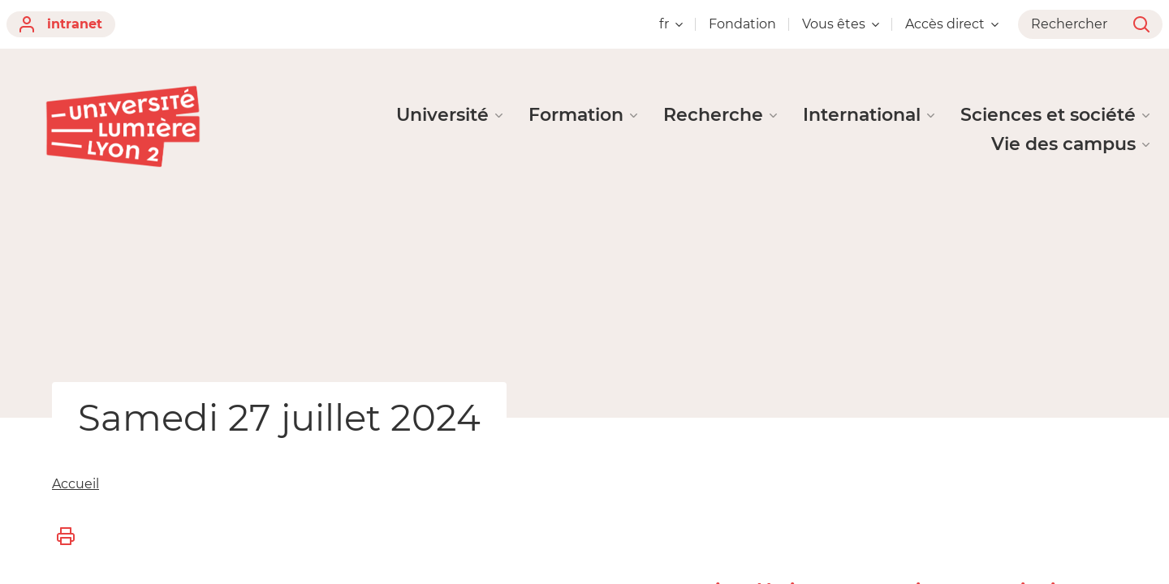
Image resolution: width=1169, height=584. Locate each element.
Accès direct (952, 24)
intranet (60, 24)
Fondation (742, 24)
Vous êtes (840, 24)
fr (671, 24)
